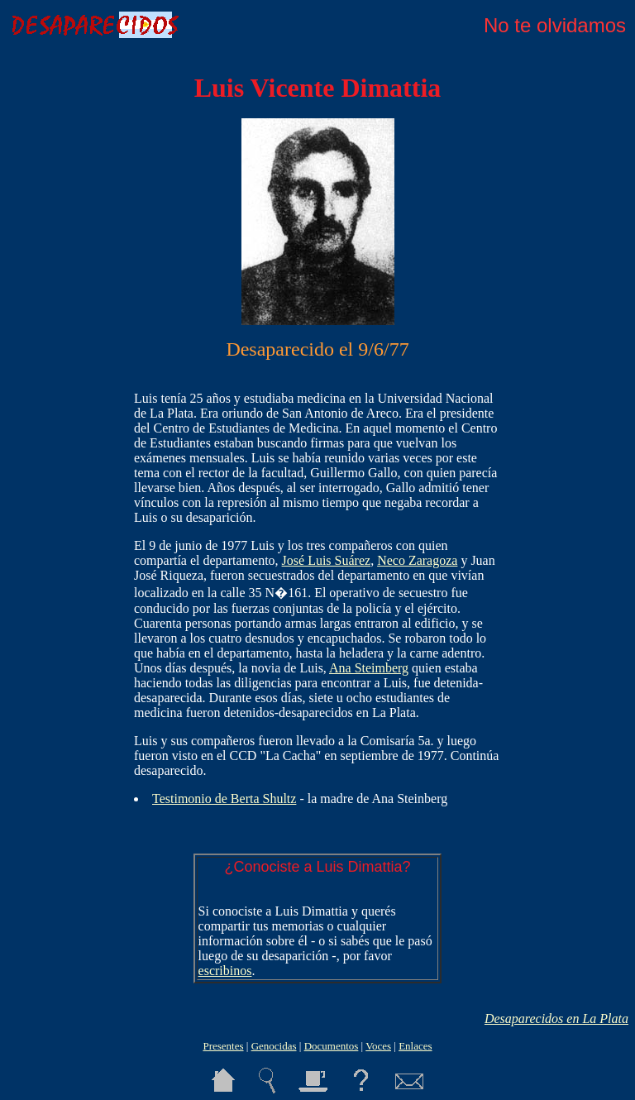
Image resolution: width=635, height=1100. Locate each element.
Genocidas (274, 1046)
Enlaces (415, 1046)
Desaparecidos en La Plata (556, 1019)
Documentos (331, 1046)
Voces (378, 1046)
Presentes (223, 1046)
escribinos (225, 971)
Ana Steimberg (368, 668)
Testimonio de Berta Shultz (224, 799)
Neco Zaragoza (417, 560)
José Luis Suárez (326, 560)
